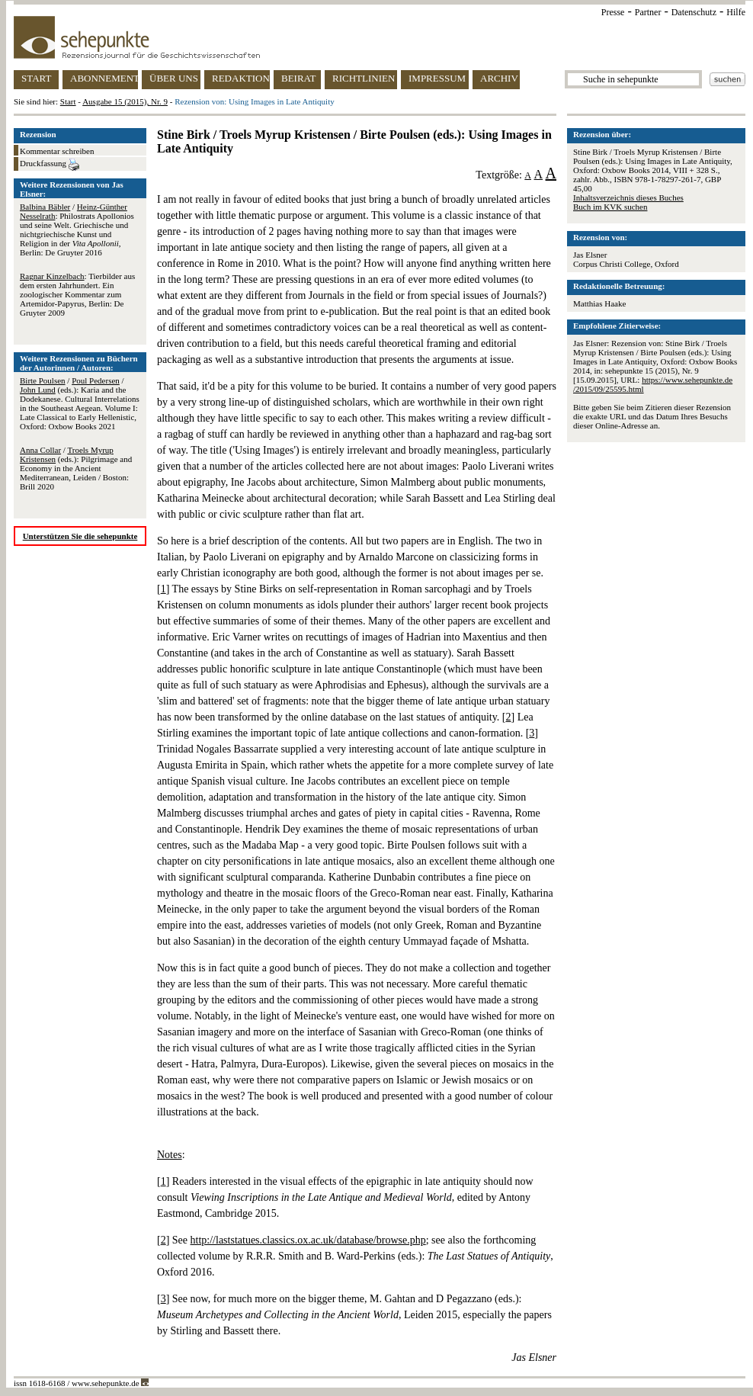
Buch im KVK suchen (610, 206)
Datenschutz (693, 12)
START (36, 78)
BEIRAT (298, 78)
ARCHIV (499, 78)
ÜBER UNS (173, 78)
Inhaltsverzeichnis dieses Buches (628, 197)
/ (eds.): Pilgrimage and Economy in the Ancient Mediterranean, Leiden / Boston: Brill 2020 (76, 468)
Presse (613, 12)
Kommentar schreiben (57, 151)
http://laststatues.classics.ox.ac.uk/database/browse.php (308, 1240)
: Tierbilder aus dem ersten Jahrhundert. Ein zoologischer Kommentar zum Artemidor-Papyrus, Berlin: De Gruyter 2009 (77, 294)
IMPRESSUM (437, 78)
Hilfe (735, 12)
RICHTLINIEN (363, 78)
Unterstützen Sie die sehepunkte (80, 536)
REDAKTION (241, 78)
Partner (648, 12)
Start (68, 101)
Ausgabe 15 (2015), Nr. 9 (125, 101)
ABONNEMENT (104, 78)
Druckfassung (49, 165)
